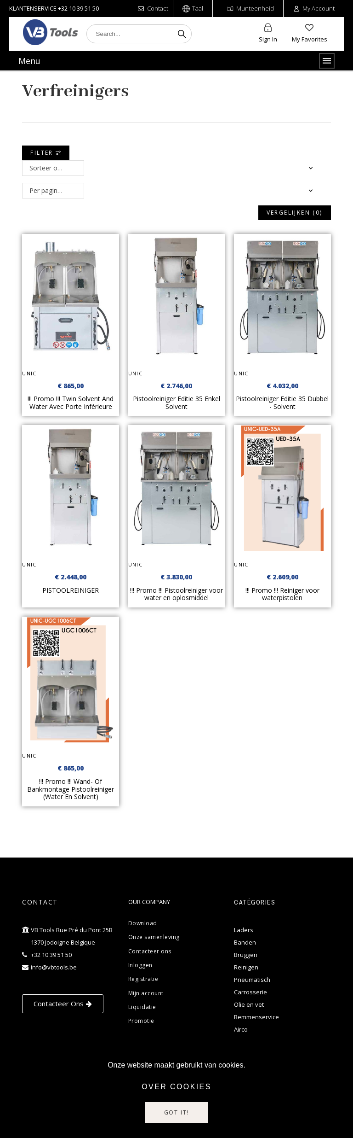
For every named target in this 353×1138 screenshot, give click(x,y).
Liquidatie (142, 1007)
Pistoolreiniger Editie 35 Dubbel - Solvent (282, 402)
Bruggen (245, 955)
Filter (45, 153)
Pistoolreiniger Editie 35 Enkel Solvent (176, 402)
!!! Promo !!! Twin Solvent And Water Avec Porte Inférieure (71, 402)
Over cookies (176, 1087)
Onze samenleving (154, 937)
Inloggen (140, 965)
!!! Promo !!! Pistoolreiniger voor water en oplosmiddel (176, 594)
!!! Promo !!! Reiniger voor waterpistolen (282, 594)
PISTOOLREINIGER (70, 590)
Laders (243, 930)
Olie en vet (249, 1004)
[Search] (139, 33)
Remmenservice (256, 1017)
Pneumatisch (252, 979)
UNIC (29, 373)
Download (142, 923)
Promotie (141, 1021)
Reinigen (246, 967)
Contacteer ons (149, 951)
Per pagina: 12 (50, 190)
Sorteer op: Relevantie (56, 167)
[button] (62, 1003)
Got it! (176, 1112)
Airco (241, 1029)
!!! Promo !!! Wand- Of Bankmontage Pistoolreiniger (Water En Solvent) (70, 789)
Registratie (143, 979)
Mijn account (146, 993)
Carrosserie (250, 992)
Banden (245, 942)
